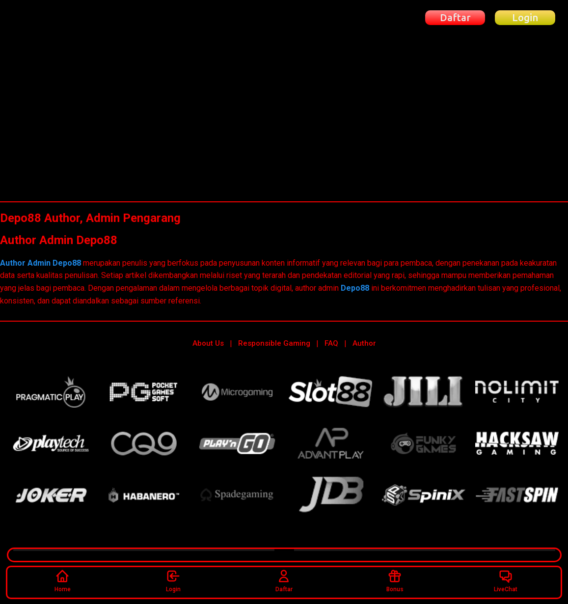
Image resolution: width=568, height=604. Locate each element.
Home (62, 581)
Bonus (395, 581)
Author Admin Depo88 (41, 263)
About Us (208, 343)
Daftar (284, 581)
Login (173, 581)
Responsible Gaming (274, 343)
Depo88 (355, 288)
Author (364, 343)
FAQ (331, 343)
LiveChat (505, 581)
